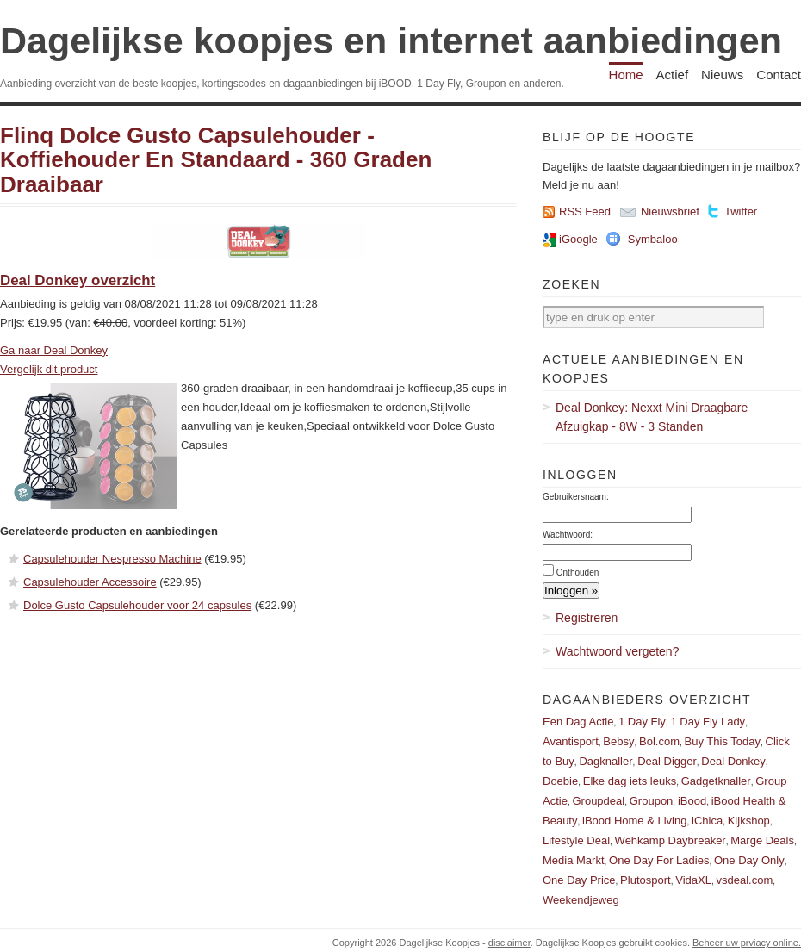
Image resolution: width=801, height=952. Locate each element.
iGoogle (578, 239)
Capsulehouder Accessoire (90, 582)
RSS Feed (585, 211)
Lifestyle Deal (576, 840)
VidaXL (693, 880)
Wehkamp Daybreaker (670, 840)
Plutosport (645, 880)
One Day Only (749, 860)
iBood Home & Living (634, 820)
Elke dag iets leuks (629, 781)
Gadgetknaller (716, 781)
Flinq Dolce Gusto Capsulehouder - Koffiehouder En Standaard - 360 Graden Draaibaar (216, 159)
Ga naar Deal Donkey (54, 350)
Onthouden (577, 572)
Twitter (740, 211)
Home (626, 74)
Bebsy (618, 741)
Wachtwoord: (568, 534)
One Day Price (579, 880)
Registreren (587, 618)
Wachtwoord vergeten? (617, 651)
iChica (707, 820)
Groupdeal (598, 800)
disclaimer (509, 942)
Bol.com (659, 741)
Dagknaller (605, 761)
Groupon (652, 800)
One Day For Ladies (659, 860)
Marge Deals (762, 840)
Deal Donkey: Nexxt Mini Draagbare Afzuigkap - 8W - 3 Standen (652, 417)
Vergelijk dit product (48, 369)
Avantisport (571, 741)
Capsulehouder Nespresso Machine (112, 558)
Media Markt (574, 860)
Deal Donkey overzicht (77, 280)
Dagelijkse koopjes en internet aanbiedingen (391, 40)
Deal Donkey (733, 761)
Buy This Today (723, 741)
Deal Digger (667, 761)
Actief (672, 74)
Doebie (560, 781)
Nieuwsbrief (670, 211)
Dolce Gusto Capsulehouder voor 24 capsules (137, 605)
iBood (692, 800)
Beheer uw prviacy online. (746, 942)
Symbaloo (653, 239)
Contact (778, 74)
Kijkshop (749, 820)
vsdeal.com (744, 880)
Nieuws (722, 74)
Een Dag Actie (578, 721)
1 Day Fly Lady (707, 721)
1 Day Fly (642, 721)
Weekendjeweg (581, 899)
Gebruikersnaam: (576, 496)
